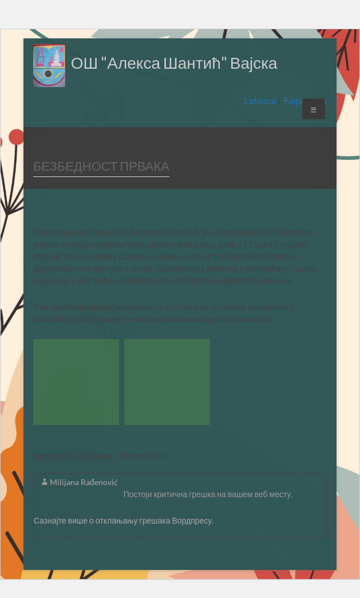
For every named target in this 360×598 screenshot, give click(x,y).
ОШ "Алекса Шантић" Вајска (174, 62)
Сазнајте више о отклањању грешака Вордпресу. (124, 520)
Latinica (261, 101)
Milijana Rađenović (84, 482)
